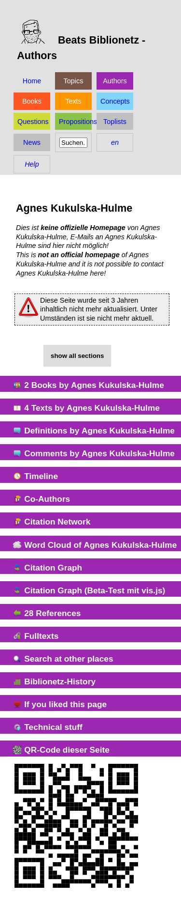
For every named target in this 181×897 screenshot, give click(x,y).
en (115, 142)
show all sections (77, 355)
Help (32, 164)
